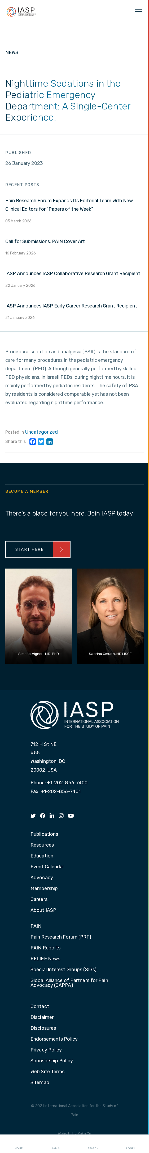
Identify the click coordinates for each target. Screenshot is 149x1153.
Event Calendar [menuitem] (47, 867)
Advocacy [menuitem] (41, 878)
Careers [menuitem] (38, 899)
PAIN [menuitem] (35, 926)
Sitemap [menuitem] (39, 1082)
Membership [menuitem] (44, 888)
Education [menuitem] (41, 856)
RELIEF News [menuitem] (45, 959)
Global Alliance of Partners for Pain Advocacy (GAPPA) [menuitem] (69, 983)
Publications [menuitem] (44, 834)
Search (93, 1144)
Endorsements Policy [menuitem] (54, 1039)
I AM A (56, 1144)
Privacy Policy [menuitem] (46, 1050)
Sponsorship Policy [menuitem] (51, 1061)
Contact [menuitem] (39, 1006)
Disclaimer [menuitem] (42, 1017)
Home (19, 1144)
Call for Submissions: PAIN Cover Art (45, 241)
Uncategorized (41, 432)
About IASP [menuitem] (43, 910)
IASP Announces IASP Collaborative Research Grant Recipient (72, 273)
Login (130, 1144)
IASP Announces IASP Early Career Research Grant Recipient (71, 306)
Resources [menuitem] (42, 845)
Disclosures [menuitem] (43, 1028)
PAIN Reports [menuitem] (45, 948)
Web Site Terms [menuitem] (47, 1072)
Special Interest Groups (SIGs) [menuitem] (63, 969)
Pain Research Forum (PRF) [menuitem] (60, 937)
